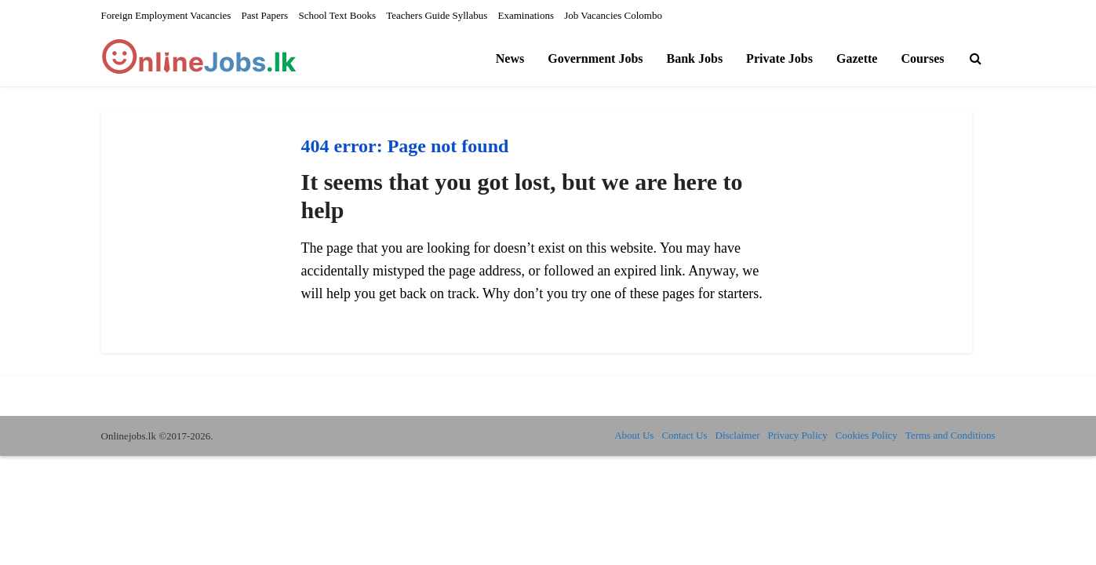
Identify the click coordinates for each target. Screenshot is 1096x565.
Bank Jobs (695, 58)
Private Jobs (779, 58)
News (510, 58)
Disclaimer (737, 435)
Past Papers (265, 15)
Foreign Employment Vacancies (166, 15)
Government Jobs (595, 58)
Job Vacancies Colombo (613, 15)
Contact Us (684, 435)
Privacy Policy (798, 435)
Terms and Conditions (950, 435)
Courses (922, 58)
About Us (634, 435)
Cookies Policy (867, 435)
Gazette (856, 58)
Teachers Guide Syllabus (436, 15)
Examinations (526, 15)
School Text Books (337, 15)
